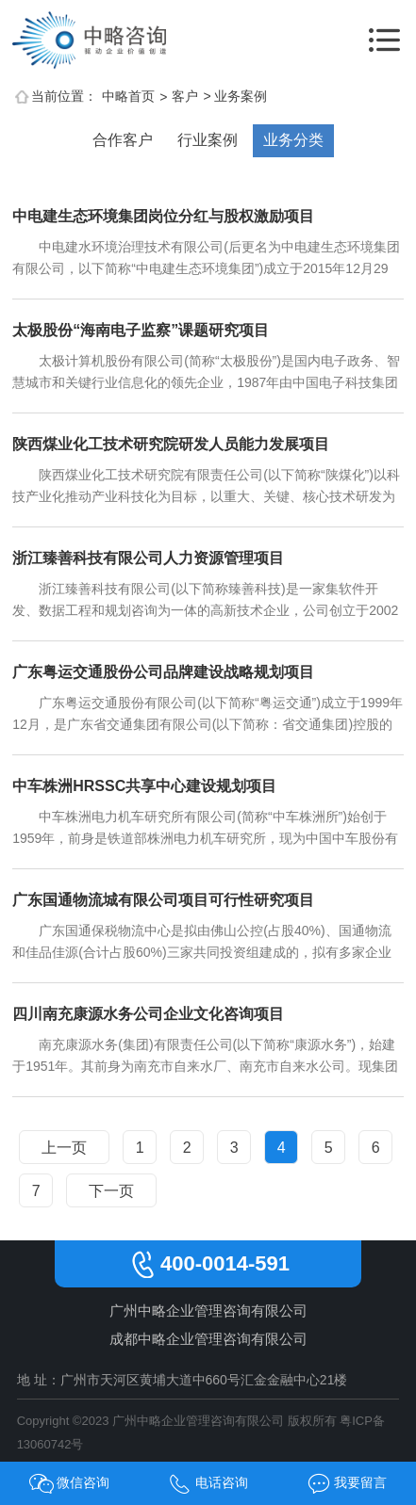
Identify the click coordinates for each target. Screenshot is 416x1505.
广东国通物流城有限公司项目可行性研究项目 (163, 900)
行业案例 (207, 140)
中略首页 (128, 96)
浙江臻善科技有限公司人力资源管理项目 (148, 558)
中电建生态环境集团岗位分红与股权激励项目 (163, 216)
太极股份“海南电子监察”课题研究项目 (140, 330)
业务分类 (293, 140)
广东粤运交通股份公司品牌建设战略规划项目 (163, 672)
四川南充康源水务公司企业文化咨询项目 (148, 1014)
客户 (185, 96)
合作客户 (122, 140)
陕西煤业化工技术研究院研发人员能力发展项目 (170, 444)
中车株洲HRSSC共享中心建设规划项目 (144, 786)
